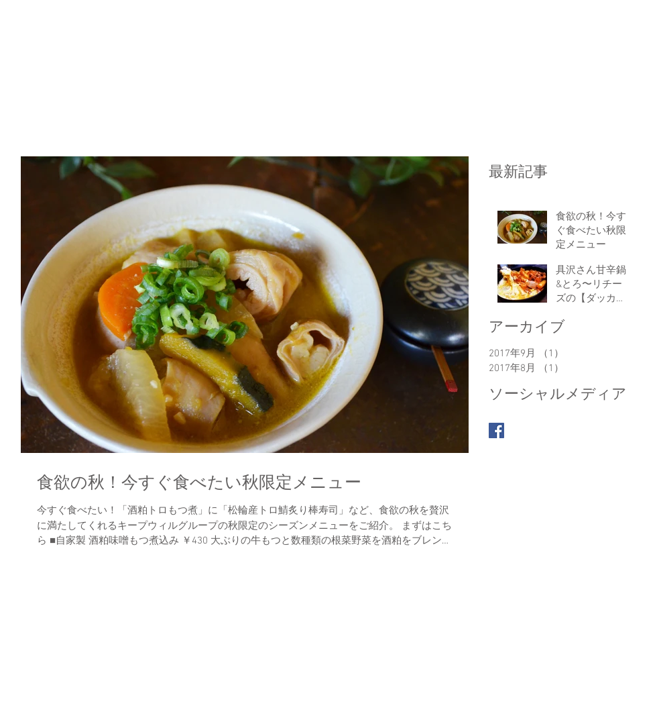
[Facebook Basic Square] (496, 430)
